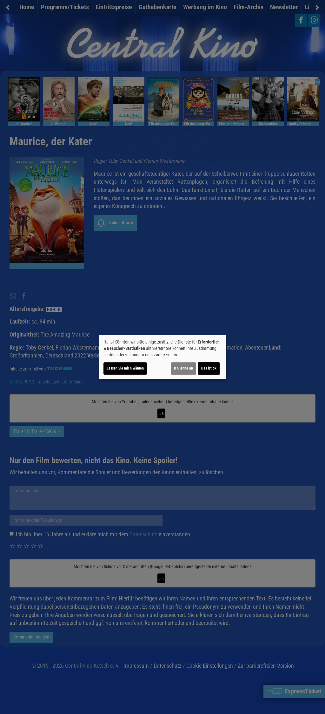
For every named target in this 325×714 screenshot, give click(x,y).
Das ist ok (208, 368)
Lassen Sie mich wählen (125, 368)
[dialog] (162, 357)
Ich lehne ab (183, 368)
